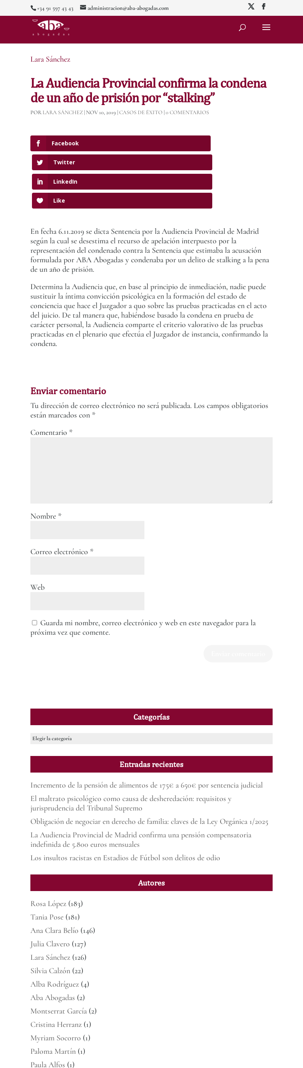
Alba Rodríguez (54, 927)
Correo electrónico (62, 494)
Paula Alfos (47, 1007)
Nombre (46, 459)
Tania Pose (47, 860)
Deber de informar (246, 1057)
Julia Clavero (50, 886)
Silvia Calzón (50, 913)
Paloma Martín (53, 994)
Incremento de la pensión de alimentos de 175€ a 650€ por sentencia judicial (146, 728)
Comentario (51, 375)
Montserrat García (58, 954)
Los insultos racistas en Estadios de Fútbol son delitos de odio (125, 800)
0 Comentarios (187, 112)
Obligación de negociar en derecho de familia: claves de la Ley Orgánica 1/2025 (149, 764)
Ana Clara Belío (54, 873)
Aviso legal (168, 1057)
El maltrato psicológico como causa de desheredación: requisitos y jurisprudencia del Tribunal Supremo (131, 746)
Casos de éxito (141, 112)
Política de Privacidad (203, 1057)
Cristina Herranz (56, 967)
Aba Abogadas (52, 940)
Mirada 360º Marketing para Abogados (116, 1057)
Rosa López (48, 846)
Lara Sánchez (50, 59)
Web (37, 530)
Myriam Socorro (55, 980)
